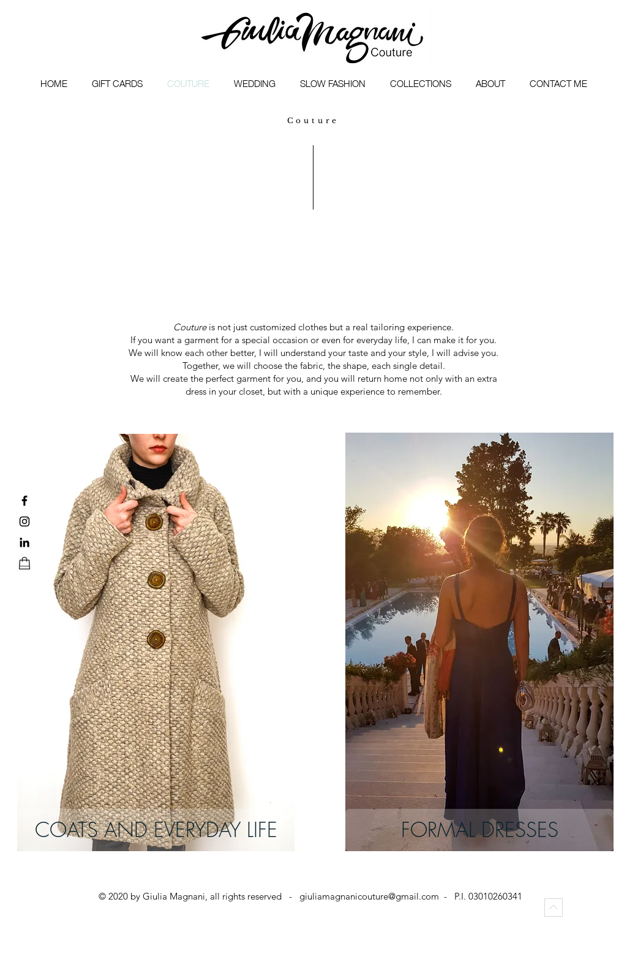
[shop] (24, 563)
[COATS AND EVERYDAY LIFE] (156, 830)
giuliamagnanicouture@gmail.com (369, 896)
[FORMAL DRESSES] (479, 830)
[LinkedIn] (24, 542)
